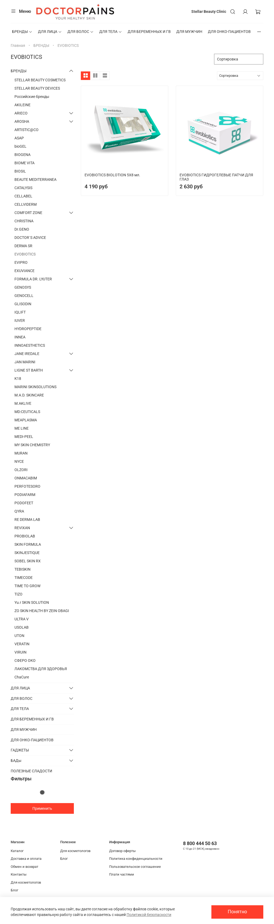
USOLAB (21, 627)
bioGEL (20, 146)
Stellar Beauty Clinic (208, 11)
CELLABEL (23, 196)
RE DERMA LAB (27, 519)
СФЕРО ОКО (25, 660)
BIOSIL (20, 171)
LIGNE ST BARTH (28, 370)
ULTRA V (21, 619)
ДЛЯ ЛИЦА (50, 31)
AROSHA (21, 121)
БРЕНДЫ (22, 31)
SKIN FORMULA (27, 544)
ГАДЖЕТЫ (20, 750)
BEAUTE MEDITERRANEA (35, 179)
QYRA (19, 511)
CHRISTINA (23, 221)
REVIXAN (22, 528)
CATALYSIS (23, 188)
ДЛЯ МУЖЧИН (189, 31)
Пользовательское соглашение (135, 867)
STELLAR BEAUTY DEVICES (37, 88)
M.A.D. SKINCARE (29, 395)
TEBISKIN (22, 569)
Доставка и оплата (26, 859)
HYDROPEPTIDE (27, 329)
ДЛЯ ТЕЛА (110, 31)
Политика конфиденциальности (135, 859)
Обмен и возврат (24, 867)
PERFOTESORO (27, 486)
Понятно (237, 911)
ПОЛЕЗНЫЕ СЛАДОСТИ (31, 771)
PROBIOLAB (24, 536)
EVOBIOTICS (25, 254)
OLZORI (21, 470)
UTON (19, 635)
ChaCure (21, 677)
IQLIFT (20, 312)
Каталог (17, 851)
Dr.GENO (21, 229)
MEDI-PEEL (23, 436)
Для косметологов (26, 882)
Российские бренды (31, 96)
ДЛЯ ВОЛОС (80, 31)
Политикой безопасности (149, 914)
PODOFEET (23, 503)
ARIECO (21, 113)
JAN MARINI (24, 362)
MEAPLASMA (25, 420)
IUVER (19, 320)
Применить (42, 808)
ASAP (19, 138)
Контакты (18, 874)
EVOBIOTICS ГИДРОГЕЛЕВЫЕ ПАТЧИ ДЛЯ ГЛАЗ (216, 177)
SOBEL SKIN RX (27, 561)
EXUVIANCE (24, 271)
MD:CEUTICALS (27, 412)
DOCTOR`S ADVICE (30, 237)
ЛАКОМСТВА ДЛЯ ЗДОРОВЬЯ (40, 669)
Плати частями (121, 874)
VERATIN (21, 644)
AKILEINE (22, 105)
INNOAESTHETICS (29, 345)
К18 (17, 378)
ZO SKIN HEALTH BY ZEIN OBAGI (41, 611)
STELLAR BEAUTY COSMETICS (40, 80)
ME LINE (21, 428)
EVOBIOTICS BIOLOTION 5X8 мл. (112, 175)
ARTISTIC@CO (26, 130)
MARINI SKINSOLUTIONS (35, 387)
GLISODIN (22, 304)
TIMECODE (23, 577)
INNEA (19, 337)
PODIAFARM (24, 494)
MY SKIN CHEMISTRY (32, 445)
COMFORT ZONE (28, 213)
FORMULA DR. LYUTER (33, 279)
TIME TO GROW (27, 586)
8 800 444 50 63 (200, 843)
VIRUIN (20, 652)
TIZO (18, 594)
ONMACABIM (25, 478)
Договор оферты (122, 851)
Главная (18, 45)
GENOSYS (22, 287)
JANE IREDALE (26, 354)
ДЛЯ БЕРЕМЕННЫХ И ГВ (149, 31)
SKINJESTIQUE (27, 553)
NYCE (19, 461)
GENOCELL (23, 295)
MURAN (21, 453)
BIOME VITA (24, 163)
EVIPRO (21, 262)
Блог (14, 890)
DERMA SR (23, 246)
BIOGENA (22, 154)
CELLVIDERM (25, 204)
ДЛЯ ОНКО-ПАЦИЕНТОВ (229, 31)
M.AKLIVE (22, 403)
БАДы (16, 760)
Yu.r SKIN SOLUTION (31, 602)
